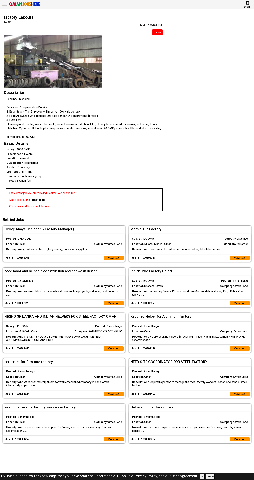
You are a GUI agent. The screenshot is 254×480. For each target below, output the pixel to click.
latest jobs (38, 199)
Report (157, 32)
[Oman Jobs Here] (24, 6)
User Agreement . (185, 476)
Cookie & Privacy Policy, (139, 476)
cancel (210, 476)
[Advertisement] (211, 114)
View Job (113, 257)
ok (202, 476)
